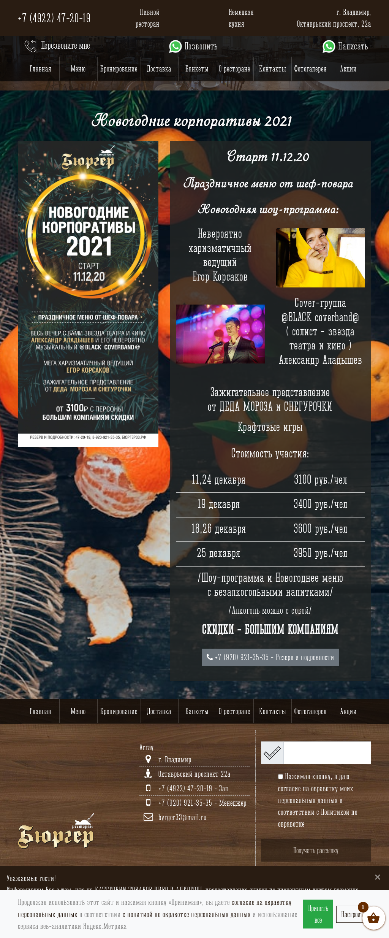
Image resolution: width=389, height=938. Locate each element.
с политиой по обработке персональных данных (187, 914)
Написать (344, 46)
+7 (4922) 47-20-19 (54, 17)
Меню (78, 68)
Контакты (272, 68)
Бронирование (119, 68)
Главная (40, 68)
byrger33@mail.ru (182, 817)
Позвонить (193, 46)
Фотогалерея (310, 68)
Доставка (159, 68)
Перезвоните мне (56, 46)
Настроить (353, 914)
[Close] (378, 876)
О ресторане (234, 68)
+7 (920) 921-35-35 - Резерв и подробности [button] (270, 657)
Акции (348, 68)
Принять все (318, 914)
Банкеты (197, 68)
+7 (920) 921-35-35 (186, 802)
